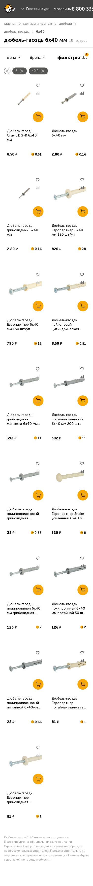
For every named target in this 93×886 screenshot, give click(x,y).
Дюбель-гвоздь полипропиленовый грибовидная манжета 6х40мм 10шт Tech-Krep (23, 518)
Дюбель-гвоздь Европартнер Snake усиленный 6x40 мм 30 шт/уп (68, 516)
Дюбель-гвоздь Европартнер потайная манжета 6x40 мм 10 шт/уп (68, 705)
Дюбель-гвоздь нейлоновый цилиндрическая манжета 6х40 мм (67, 327)
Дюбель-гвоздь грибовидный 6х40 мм (22, 230)
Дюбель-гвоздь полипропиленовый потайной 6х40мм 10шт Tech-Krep (23, 705)
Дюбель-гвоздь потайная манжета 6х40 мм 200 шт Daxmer (68, 421)
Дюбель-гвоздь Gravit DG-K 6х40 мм (22, 135)
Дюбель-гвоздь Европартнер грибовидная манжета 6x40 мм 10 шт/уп (22, 802)
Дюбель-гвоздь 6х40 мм (64, 133)
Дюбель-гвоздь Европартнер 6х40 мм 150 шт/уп (22, 324)
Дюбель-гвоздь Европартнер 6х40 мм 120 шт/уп (67, 230)
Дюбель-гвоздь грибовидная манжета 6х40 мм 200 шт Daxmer (22, 421)
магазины (63, 8)
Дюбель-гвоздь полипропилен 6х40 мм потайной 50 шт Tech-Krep (68, 610)
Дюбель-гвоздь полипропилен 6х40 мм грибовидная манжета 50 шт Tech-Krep (23, 613)
